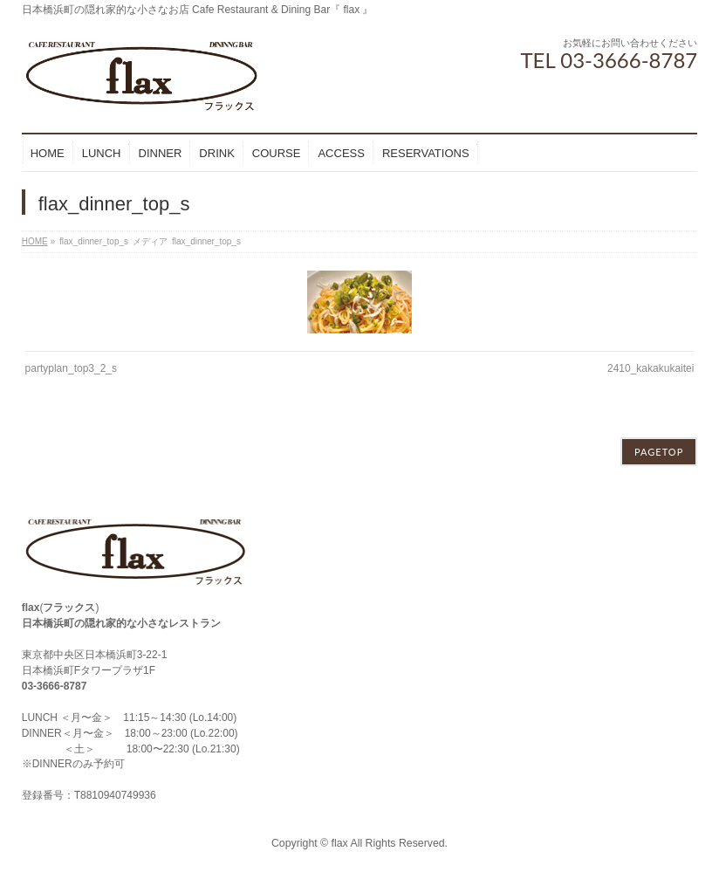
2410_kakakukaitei (650, 368)
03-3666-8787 (54, 686)
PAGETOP (658, 451)
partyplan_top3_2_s (71, 368)
